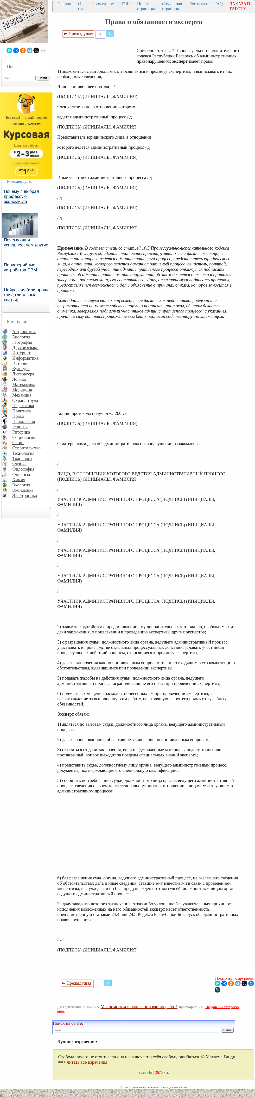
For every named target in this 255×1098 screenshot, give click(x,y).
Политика (21, 410)
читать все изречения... (89, 1062)
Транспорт (22, 458)
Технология (23, 453)
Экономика (22, 490)
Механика (21, 395)
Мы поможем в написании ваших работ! (139, 1006)
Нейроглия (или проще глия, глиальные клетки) (27, 295)
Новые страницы (146, 6)
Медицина (22, 389)
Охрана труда (25, 400)
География (22, 342)
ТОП (125, 3)
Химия (18, 479)
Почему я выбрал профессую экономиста (21, 196)
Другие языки (25, 347)
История (20, 363)
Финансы (21, 474)
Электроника (24, 495)
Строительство (26, 447)
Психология (23, 421)
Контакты (198, 3)
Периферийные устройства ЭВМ (20, 267)
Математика (23, 384)
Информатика (25, 358)
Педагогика (23, 405)
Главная (63, 3)
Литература (23, 373)
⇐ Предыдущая (78, 33)
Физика (19, 463)
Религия (20, 426)
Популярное (102, 3)
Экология (21, 484)
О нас (81, 6)
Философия (23, 469)
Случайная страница (172, 6)
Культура (21, 368)
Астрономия (24, 331)
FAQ (218, 3)
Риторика (21, 432)
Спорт (18, 442)
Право (18, 416)
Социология (23, 437)
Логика (19, 379)
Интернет (21, 352)
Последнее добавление (174, 1087)
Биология (21, 336)
